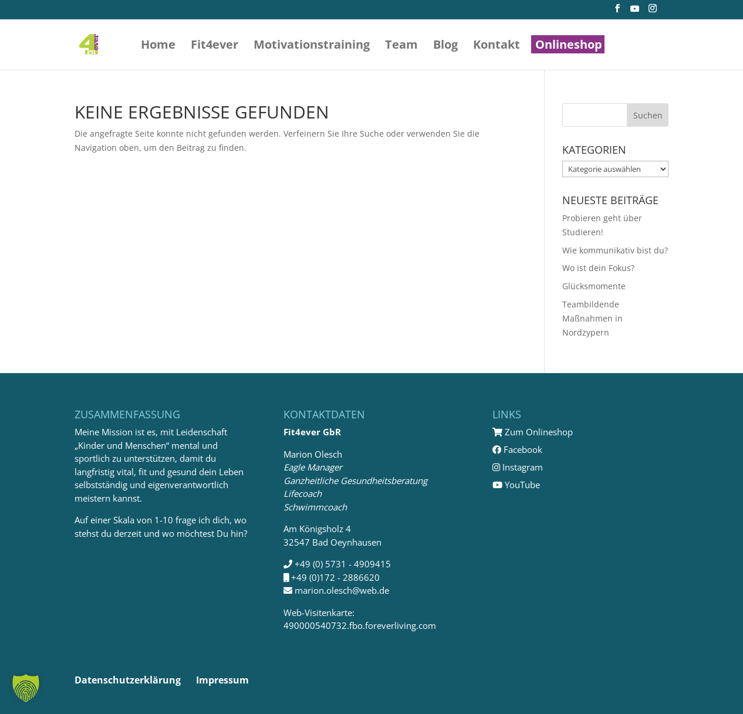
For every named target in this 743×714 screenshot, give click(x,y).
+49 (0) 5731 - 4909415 (343, 564)
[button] (26, 688)
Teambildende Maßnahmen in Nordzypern (592, 318)
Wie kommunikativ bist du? (615, 250)
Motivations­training (312, 46)
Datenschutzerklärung (128, 680)
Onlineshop (568, 46)
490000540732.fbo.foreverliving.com (359, 625)
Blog (445, 46)
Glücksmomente (594, 286)
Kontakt (496, 46)
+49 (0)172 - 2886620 (335, 577)
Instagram (517, 467)
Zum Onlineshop (532, 432)
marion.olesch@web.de (342, 590)
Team (401, 46)
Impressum (222, 680)
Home (158, 46)
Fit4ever (214, 46)
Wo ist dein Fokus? (598, 267)
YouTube (516, 484)
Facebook (517, 449)
